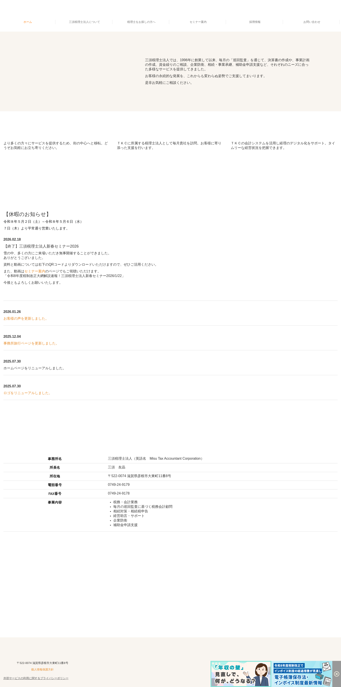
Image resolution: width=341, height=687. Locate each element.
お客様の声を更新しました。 (26, 318)
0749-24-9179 (119, 484)
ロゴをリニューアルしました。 (27, 393)
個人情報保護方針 (42, 669)
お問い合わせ (311, 22)
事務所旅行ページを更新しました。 (31, 343)
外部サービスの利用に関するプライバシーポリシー (36, 678)
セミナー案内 (198, 22)
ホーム (27, 22)
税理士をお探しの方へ (141, 22)
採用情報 (255, 22)
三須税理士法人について (84, 22)
